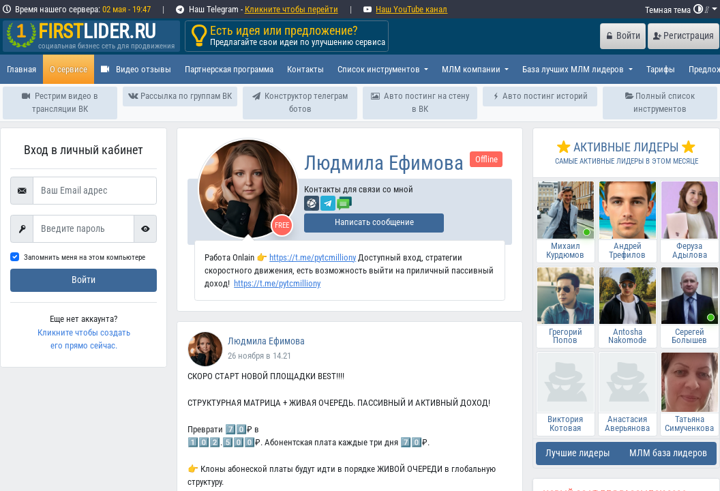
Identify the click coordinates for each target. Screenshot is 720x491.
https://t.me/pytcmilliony (312, 257)
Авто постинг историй (540, 96)
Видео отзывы (136, 69)
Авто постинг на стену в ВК (419, 102)
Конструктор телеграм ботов (300, 102)
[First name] (83, 229)
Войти (623, 36)
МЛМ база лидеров (668, 453)
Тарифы (660, 69)
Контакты (305, 69)
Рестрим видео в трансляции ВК (59, 102)
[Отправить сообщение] (344, 203)
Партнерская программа (229, 69)
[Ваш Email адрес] (95, 191)
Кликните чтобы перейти (291, 9)
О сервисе (68, 69)
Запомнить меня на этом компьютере (84, 257)
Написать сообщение (374, 222)
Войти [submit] (83, 280)
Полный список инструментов (660, 102)
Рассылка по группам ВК (180, 96)
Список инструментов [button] (380, 69)
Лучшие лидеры (577, 453)
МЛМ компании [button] (472, 69)
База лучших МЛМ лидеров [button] (574, 69)
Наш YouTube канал (411, 9)
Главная (21, 69)
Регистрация (683, 36)
